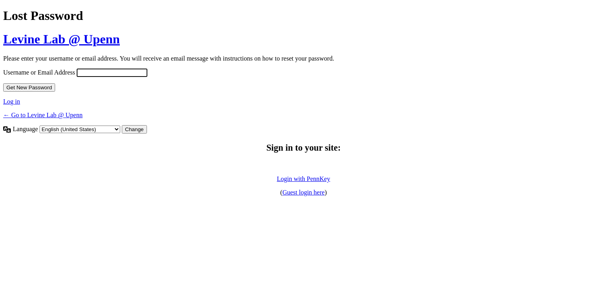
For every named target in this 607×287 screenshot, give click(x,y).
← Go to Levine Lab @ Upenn (43, 115)
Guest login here (303, 192)
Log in (11, 101)
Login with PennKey (303, 178)
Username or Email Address (39, 72)
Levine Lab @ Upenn (61, 39)
